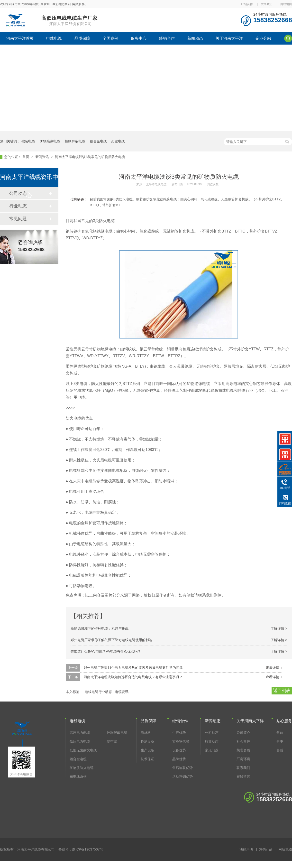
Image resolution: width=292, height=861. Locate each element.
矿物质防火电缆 (81, 768)
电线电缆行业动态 (98, 692)
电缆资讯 (121, 692)
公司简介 (243, 733)
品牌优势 (179, 759)
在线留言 (243, 776)
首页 (26, 157)
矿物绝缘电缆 (50, 141)
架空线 (112, 741)
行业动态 (18, 206)
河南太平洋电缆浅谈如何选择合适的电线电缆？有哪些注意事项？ (133, 677)
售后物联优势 (182, 768)
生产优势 (179, 733)
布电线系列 (78, 776)
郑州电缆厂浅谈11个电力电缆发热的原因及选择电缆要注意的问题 (133, 668)
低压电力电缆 (80, 741)
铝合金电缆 (98, 141)
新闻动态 (195, 38)
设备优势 (179, 750)
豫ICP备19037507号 (87, 849)
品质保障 (82, 38)
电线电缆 (54, 38)
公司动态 (212, 733)
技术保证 (147, 759)
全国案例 (110, 38)
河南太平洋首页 (20, 38)
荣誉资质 (243, 750)
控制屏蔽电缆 (75, 141)
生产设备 (147, 750)
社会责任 (243, 741)
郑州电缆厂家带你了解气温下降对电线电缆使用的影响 (111, 640)
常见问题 (18, 218)
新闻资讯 (42, 157)
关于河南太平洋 (229, 38)
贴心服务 (284, 721)
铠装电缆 (28, 141)
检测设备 (147, 741)
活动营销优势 (182, 776)
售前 (279, 733)
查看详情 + (274, 668)
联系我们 (267, 4)
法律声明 (246, 849)
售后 (279, 750)
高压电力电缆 (80, 733)
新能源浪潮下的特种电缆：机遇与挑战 (99, 628)
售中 (279, 741)
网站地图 (286, 4)
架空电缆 (118, 141)
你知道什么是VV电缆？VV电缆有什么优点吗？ (106, 651)
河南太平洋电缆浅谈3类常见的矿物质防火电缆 (90, 157)
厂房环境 (243, 759)
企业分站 (263, 38)
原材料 (146, 733)
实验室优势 (180, 741)
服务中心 (138, 38)
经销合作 (247, 4)
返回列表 (282, 690)
